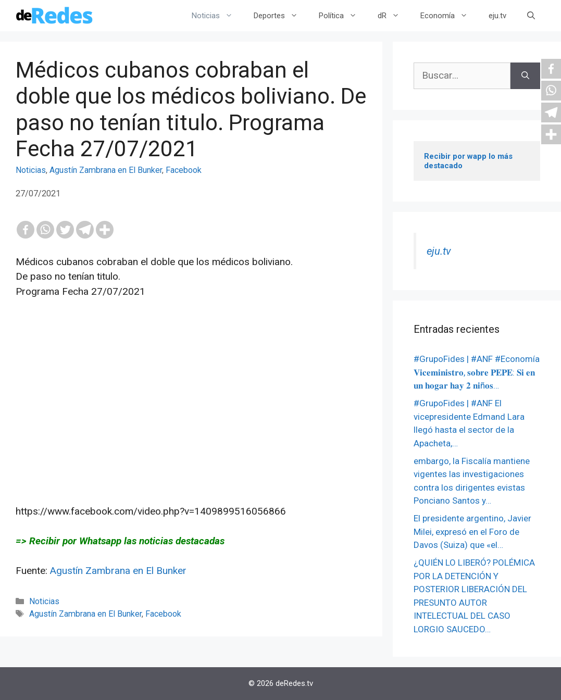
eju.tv (497, 15)
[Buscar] (525, 76)
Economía (449, 15)
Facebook (184, 170)
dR (394, 15)
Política (343, 15)
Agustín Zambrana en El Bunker (105, 170)
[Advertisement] (191, 417)
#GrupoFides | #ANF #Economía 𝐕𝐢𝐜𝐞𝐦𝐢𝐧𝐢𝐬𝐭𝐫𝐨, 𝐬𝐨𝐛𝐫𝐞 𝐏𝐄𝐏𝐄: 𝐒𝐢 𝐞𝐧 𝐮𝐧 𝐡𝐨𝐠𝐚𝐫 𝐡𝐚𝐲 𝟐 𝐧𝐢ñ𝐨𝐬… (477, 372)
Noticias (217, 15)
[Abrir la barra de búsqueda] (531, 15)
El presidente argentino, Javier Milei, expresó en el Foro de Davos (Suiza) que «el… (472, 531)
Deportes (281, 15)
